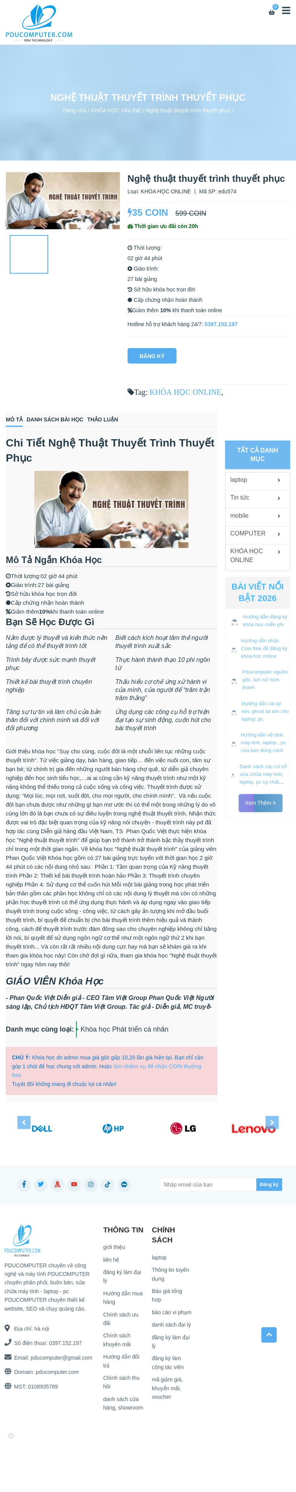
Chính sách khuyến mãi (117, 1342)
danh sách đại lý (171, 1328)
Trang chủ (74, 110)
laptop (238, 588)
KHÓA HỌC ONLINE (116, 110)
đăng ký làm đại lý (122, 1279)
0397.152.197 (221, 324)
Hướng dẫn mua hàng (123, 1300)
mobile (239, 623)
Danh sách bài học (55, 419)
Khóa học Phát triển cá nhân (124, 1029)
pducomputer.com (54, 1372)
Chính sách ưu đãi (121, 1321)
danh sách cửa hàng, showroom (123, 1406)
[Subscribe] (255, 1184)
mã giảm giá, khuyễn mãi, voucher (167, 1391)
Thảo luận (102, 419)
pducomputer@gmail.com (58, 1358)
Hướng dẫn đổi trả (121, 1364)
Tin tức (240, 605)
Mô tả (14, 419)
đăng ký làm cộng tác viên (168, 1365)
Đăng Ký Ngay (152, 359)
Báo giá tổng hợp (167, 1298)
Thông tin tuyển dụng (170, 1277)
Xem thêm (260, 911)
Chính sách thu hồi (121, 1384)
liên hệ (111, 1262)
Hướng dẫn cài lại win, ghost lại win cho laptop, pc (265, 819)
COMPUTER (248, 641)
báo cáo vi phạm (172, 1315)
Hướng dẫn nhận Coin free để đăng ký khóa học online (264, 756)
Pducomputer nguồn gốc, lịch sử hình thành (265, 787)
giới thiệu (114, 1250)
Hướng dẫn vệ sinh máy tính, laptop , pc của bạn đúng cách (263, 850)
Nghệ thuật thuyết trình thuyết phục (188, 110)
